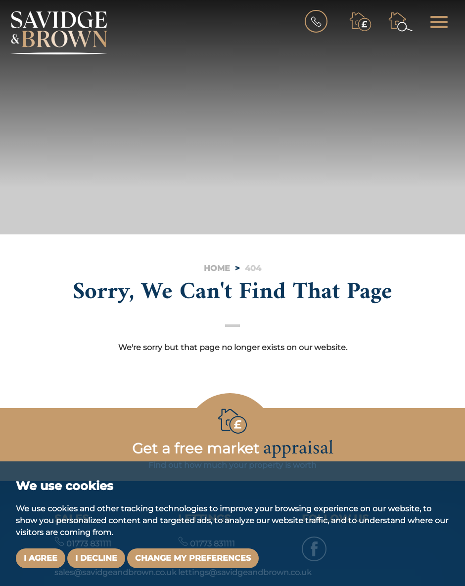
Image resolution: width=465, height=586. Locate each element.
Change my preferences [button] (193, 558)
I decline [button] (96, 558)
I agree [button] (40, 558)
